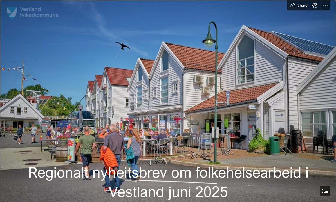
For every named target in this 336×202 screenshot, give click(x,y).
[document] (168, 101)
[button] (298, 5)
